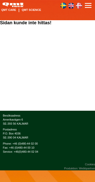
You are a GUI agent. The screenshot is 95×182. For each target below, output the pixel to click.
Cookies (90, 164)
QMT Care (8, 9)
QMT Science (31, 9)
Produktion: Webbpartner (79, 168)
